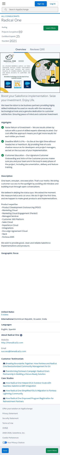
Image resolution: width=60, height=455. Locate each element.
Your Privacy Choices (13, 442)
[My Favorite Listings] (3, 4)
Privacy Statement (10, 413)
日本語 (5, 428)
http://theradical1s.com (12, 342)
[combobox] (30, 9)
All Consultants (10, 16)
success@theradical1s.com (13, 351)
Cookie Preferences (10, 437)
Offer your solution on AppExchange (17, 408)
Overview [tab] (20, 49)
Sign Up (40, 3)
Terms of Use (7, 423)
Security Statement (10, 418)
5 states (4, 314)
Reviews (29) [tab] (37, 49)
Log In (53, 3)
